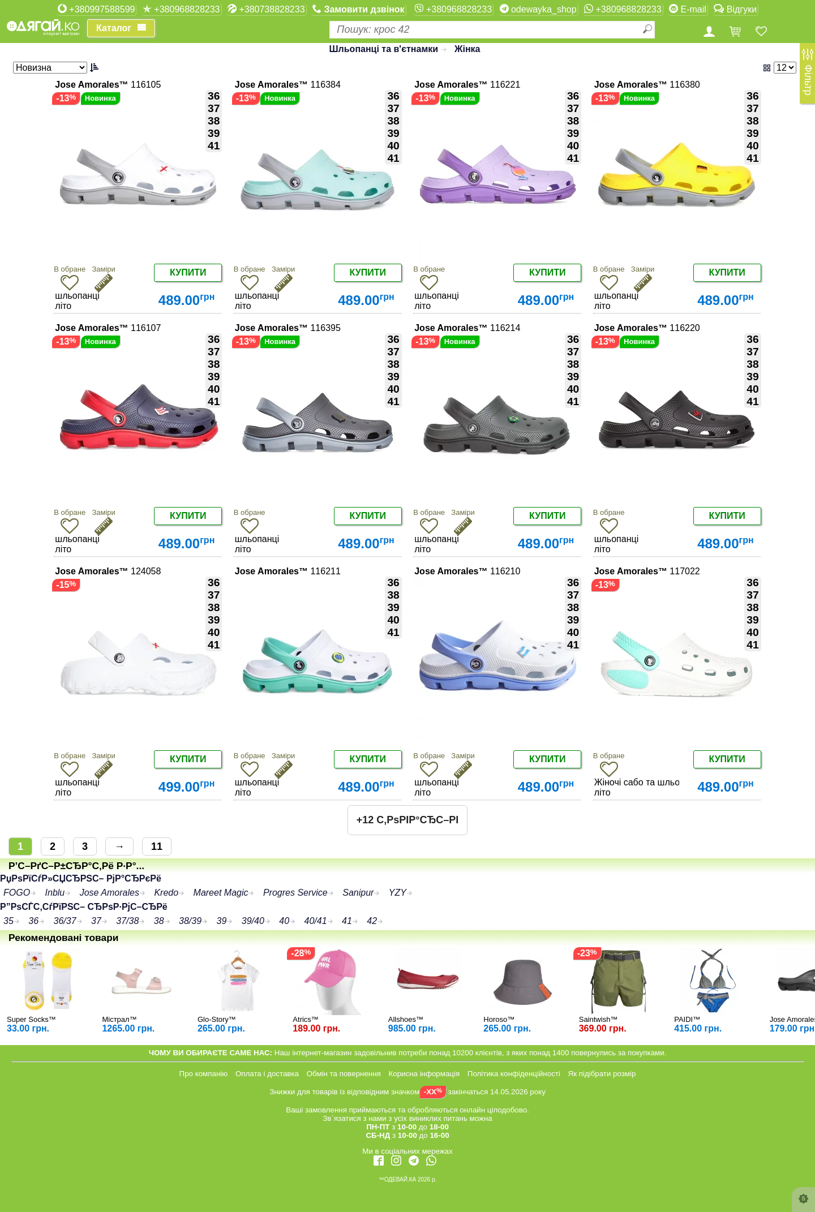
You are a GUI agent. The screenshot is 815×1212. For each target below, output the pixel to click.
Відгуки (735, 9)
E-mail (687, 9)
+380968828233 (181, 9)
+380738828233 (266, 9)
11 (156, 846)
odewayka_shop (538, 9)
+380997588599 (96, 9)
